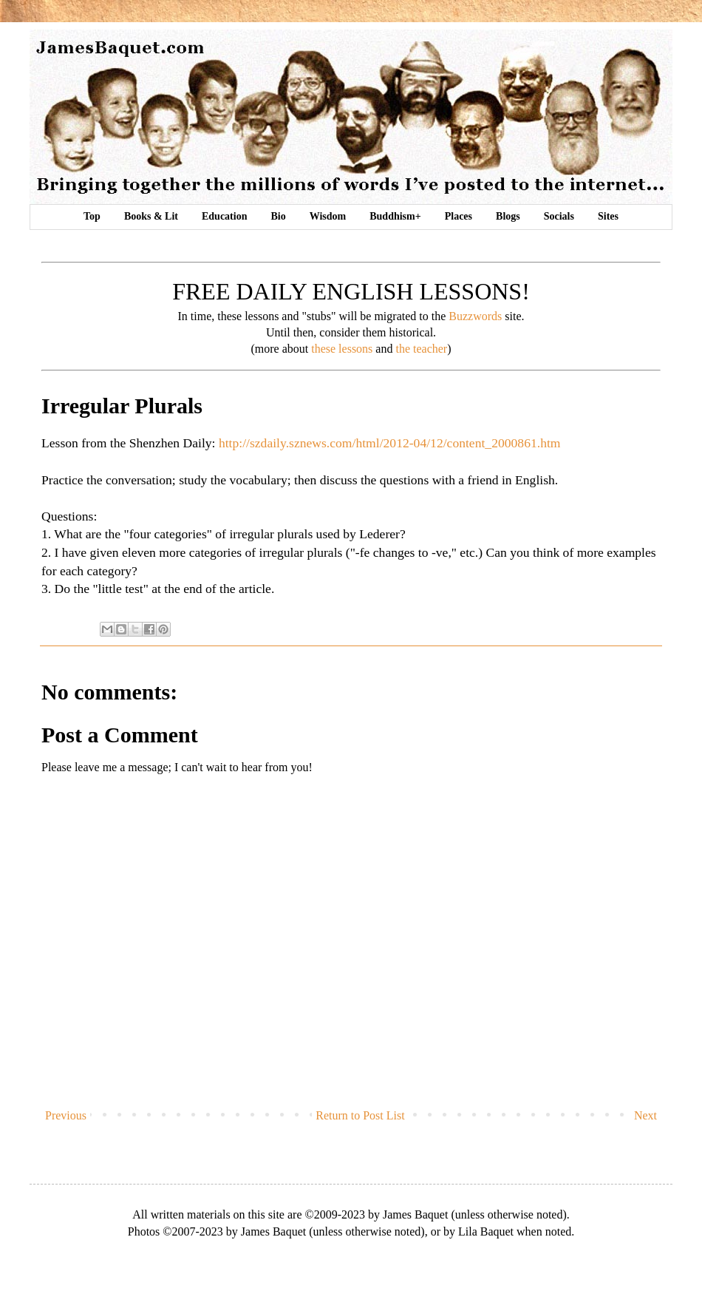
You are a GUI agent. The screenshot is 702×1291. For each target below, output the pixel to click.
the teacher (421, 348)
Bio (277, 216)
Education (224, 216)
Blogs (508, 216)
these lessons (341, 348)
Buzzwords (475, 316)
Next (645, 1115)
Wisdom (328, 216)
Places (458, 216)
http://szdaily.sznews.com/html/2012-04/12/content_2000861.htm (390, 443)
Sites (608, 216)
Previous (65, 1115)
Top (92, 216)
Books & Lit (151, 216)
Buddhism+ (394, 216)
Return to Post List (360, 1115)
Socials (559, 216)
